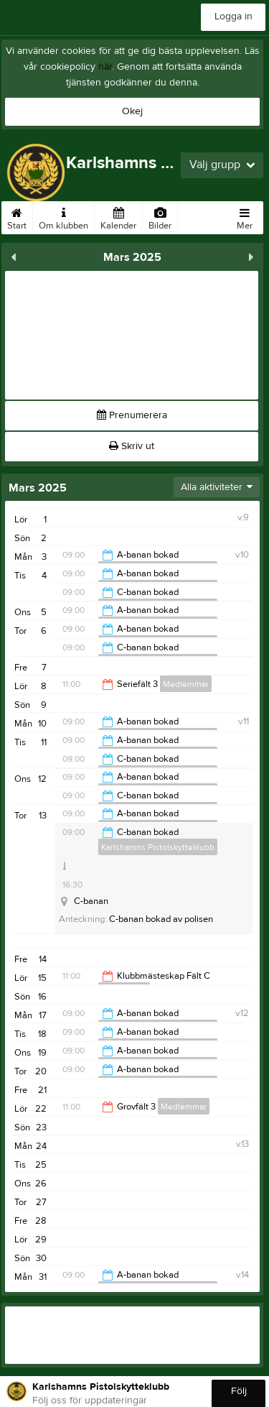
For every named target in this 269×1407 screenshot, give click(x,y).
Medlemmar (186, 684)
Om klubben (63, 216)
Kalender (118, 216)
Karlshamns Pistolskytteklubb (157, 847)
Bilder (159, 216)
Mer (245, 216)
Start (17, 216)
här (105, 66)
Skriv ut (131, 446)
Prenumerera (132, 415)
